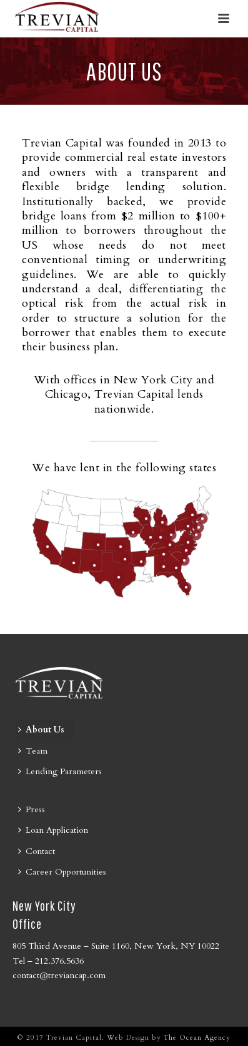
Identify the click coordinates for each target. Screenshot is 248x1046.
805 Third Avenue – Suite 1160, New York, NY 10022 (115, 946)
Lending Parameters (60, 771)
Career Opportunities (62, 872)
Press (31, 809)
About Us (41, 730)
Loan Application (53, 830)
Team (32, 751)
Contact (36, 851)
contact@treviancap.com (59, 975)
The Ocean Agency (197, 1037)
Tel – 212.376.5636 (48, 961)
